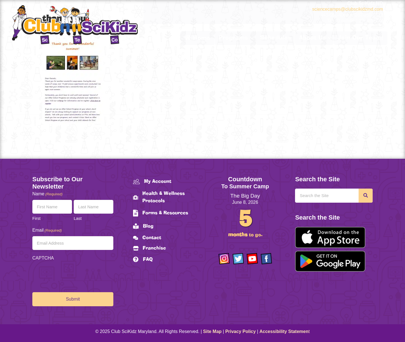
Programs (233, 38)
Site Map (212, 331)
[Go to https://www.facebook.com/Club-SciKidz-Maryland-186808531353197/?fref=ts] (266, 258)
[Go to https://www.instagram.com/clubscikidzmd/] (224, 258)
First (36, 218)
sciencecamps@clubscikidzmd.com (347, 9)
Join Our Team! (360, 38)
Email (47, 230)
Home (197, 38)
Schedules (275, 38)
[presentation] (75, 275)
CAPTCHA (43, 258)
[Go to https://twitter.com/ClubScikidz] (238, 258)
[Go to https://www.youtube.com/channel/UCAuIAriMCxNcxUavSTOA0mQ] (252, 258)
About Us (312, 38)
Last (78, 218)
